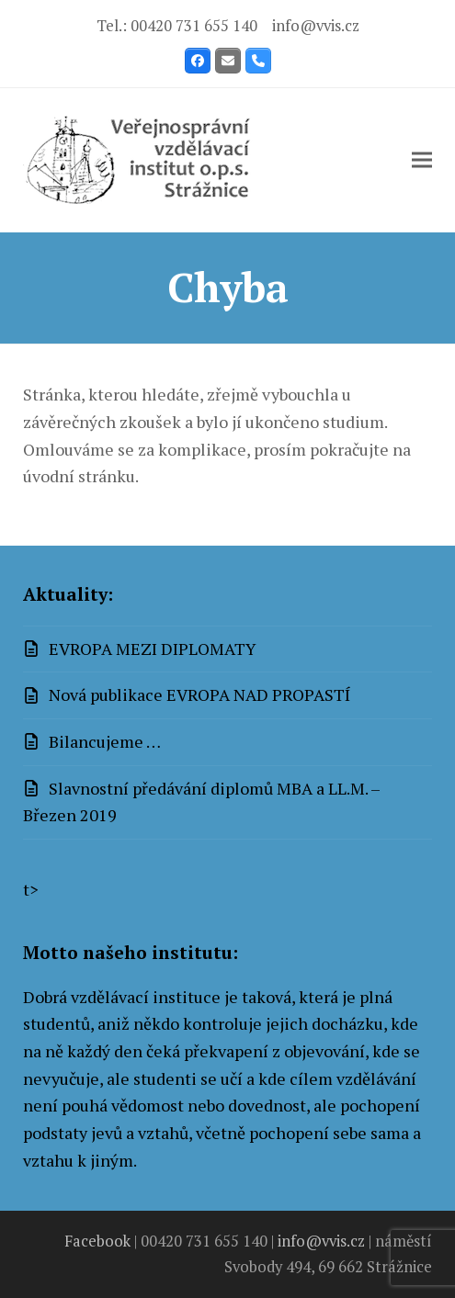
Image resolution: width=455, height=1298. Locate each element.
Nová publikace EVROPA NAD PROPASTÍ (200, 694)
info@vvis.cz (315, 26)
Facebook (97, 1241)
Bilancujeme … (105, 741)
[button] (422, 160)
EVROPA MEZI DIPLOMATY (152, 649)
